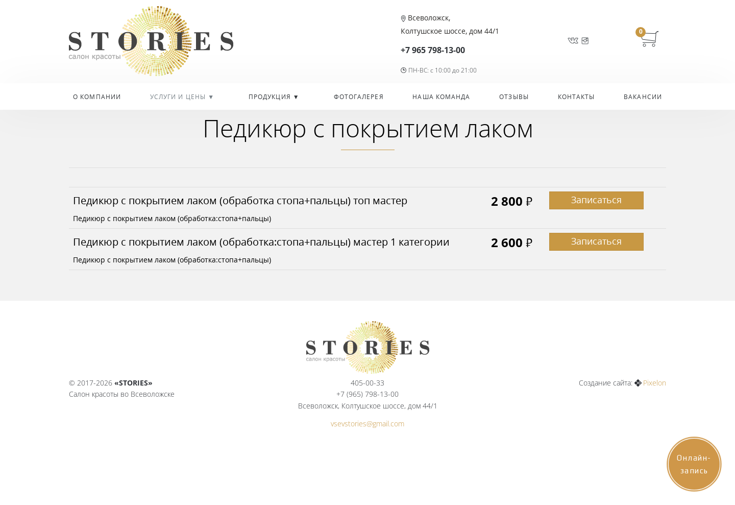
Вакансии (643, 96)
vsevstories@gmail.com (367, 423)
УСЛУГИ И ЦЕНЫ (179, 96)
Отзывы (514, 96)
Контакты (576, 96)
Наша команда (441, 96)
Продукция (271, 96)
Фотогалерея (359, 96)
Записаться (596, 200)
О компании (97, 96)
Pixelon (654, 383)
